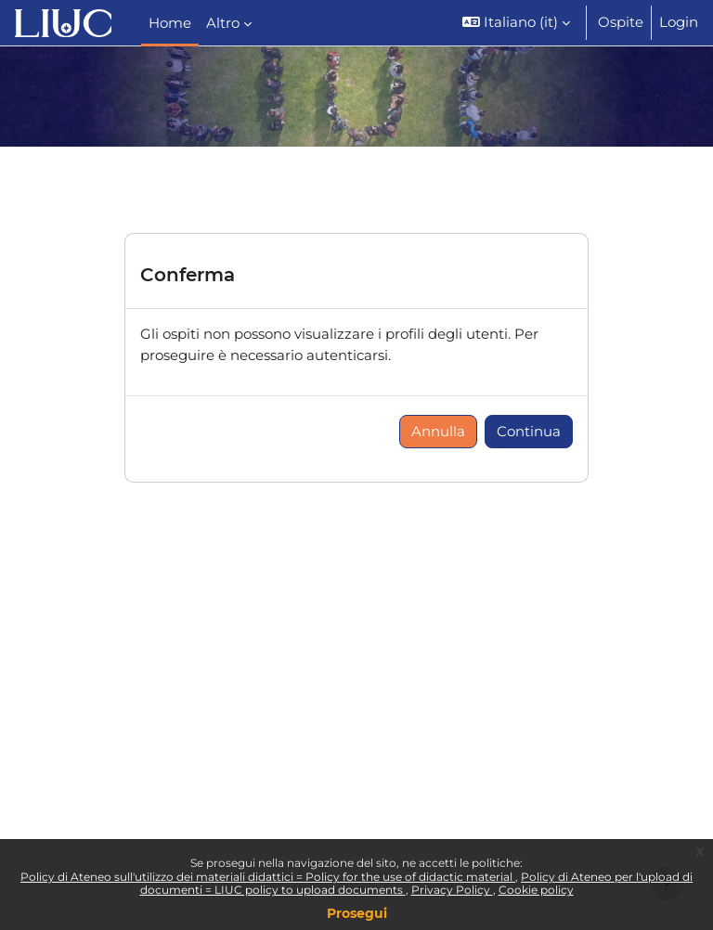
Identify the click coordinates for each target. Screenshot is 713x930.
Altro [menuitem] (223, 23)
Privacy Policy (452, 890)
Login (678, 22)
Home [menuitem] (170, 23)
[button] (516, 22)
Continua (529, 431)
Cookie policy (536, 890)
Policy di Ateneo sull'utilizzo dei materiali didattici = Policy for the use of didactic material (267, 877)
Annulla (438, 431)
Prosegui (357, 913)
